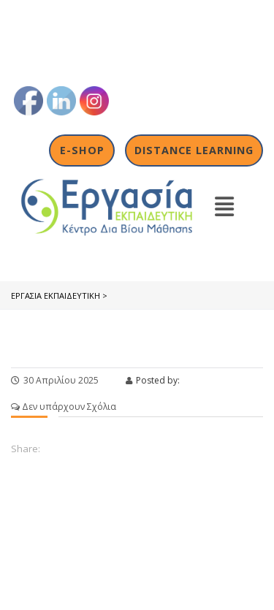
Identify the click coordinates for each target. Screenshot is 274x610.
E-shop (82, 150)
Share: (25, 448)
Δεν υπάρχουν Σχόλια (63, 406)
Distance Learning (194, 150)
